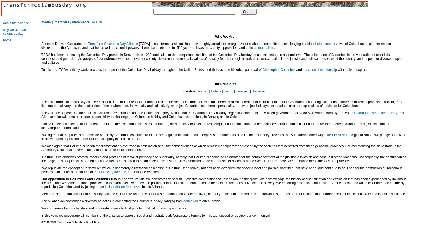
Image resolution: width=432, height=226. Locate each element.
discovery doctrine (112, 172)
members (62, 22)
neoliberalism (337, 135)
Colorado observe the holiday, (376, 113)
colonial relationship (322, 70)
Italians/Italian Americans (123, 187)
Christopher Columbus (279, 70)
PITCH (97, 22)
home (7, 40)
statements (80, 22)
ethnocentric (326, 44)
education (190, 201)
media (46, 22)
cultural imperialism (260, 48)
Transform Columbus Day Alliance (113, 44)
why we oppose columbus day (14, 32)
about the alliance (16, 23)
